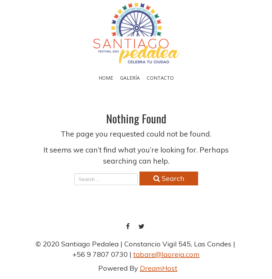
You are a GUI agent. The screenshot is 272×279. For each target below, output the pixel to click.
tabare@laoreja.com (166, 254)
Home (106, 78)
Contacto (160, 78)
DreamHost (158, 268)
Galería (130, 78)
